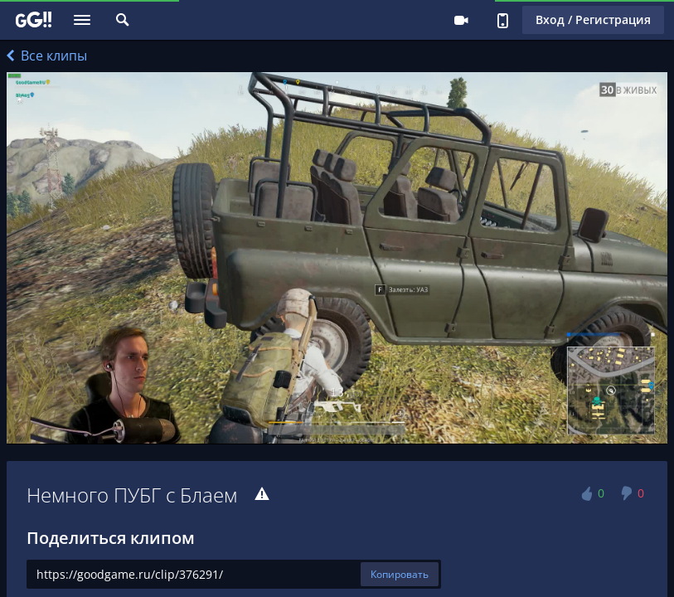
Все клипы (47, 55)
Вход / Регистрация (593, 19)
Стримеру (461, 20)
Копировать (400, 574)
